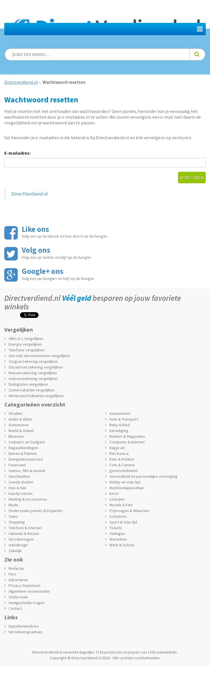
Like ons (35, 229)
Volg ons (36, 250)
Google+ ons (42, 271)
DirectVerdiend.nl (29, 194)
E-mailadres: (17, 153)
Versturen (192, 177)
